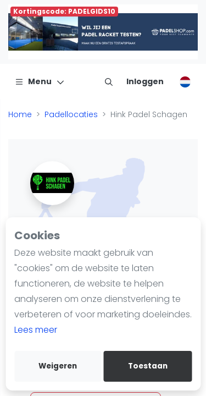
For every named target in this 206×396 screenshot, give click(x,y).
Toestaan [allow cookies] (148, 366)
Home (20, 114)
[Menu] (39, 81)
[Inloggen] (145, 81)
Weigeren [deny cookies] (57, 366)
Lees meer (35, 329)
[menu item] (109, 81)
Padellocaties (71, 114)
